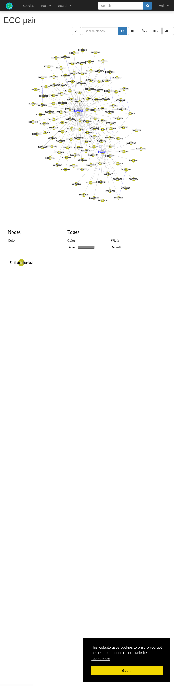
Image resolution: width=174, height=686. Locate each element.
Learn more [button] (100, 659)
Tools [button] (46, 5)
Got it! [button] (127, 670)
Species (28, 5)
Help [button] (164, 5)
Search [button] (64, 5)
